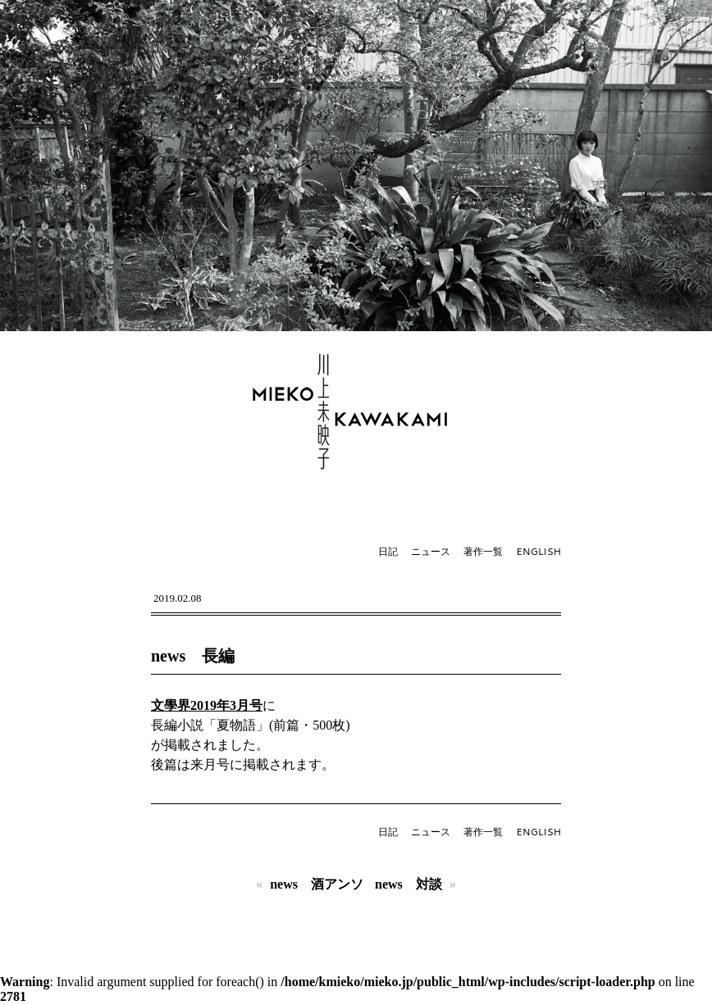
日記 (388, 551)
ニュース (430, 551)
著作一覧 (483, 551)
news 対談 (408, 884)
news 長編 (193, 656)
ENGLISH (538, 551)
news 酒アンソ (316, 884)
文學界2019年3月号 (206, 705)
